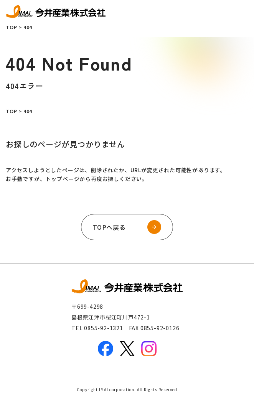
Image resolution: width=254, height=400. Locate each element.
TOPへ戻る (109, 227)
